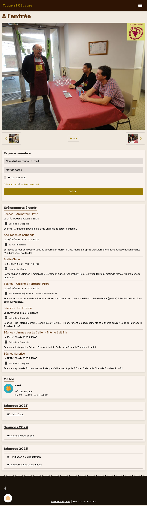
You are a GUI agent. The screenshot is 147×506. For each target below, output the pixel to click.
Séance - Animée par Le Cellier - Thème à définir (35, 332)
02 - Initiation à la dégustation (24, 457)
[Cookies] (8, 498)
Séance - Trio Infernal (18, 308)
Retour (73, 138)
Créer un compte (11, 184)
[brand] (18, 5)
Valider (73, 191)
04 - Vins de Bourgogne (20, 435)
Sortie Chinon (13, 259)
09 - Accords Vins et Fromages (24, 464)
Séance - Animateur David (21, 214)
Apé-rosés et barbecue (19, 235)
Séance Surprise (14, 353)
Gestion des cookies (84, 501)
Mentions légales (60, 501)
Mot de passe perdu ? (29, 184)
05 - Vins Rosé (15, 414)
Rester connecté (17, 177)
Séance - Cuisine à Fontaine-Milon (26, 283)
